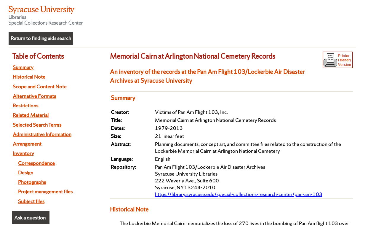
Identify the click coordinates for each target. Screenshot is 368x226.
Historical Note (29, 76)
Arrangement (27, 143)
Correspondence (36, 163)
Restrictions (25, 105)
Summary (23, 67)
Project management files (45, 191)
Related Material (31, 115)
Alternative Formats (34, 96)
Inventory (23, 153)
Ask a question (30, 217)
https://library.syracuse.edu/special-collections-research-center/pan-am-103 (238, 194)
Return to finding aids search (41, 38)
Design (25, 172)
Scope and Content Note (40, 86)
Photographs (32, 182)
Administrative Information (42, 134)
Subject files (31, 201)
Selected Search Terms (37, 124)
